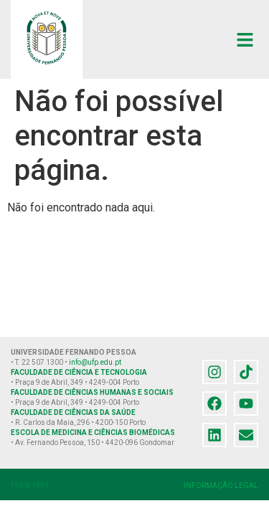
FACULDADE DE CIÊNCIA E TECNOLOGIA (79, 372)
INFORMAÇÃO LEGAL (221, 485)
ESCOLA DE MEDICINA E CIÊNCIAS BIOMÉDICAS (93, 432)
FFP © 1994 (30, 485)
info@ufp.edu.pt (95, 362)
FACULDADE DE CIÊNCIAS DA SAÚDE (73, 412)
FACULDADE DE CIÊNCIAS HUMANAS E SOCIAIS (92, 392)
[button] (245, 39)
